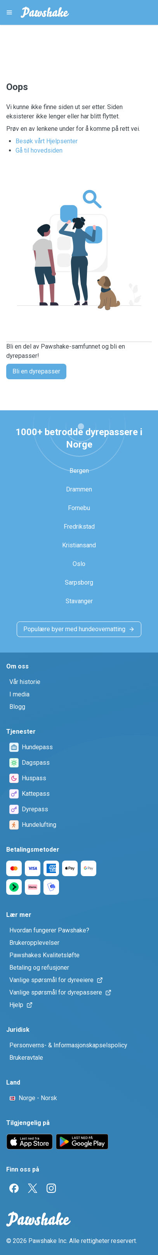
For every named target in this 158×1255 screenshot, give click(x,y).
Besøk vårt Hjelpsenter (47, 141)
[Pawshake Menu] (9, 12)
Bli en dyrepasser (36, 371)
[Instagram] (51, 1188)
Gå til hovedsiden (39, 150)
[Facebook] (14, 1188)
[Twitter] (32, 1188)
